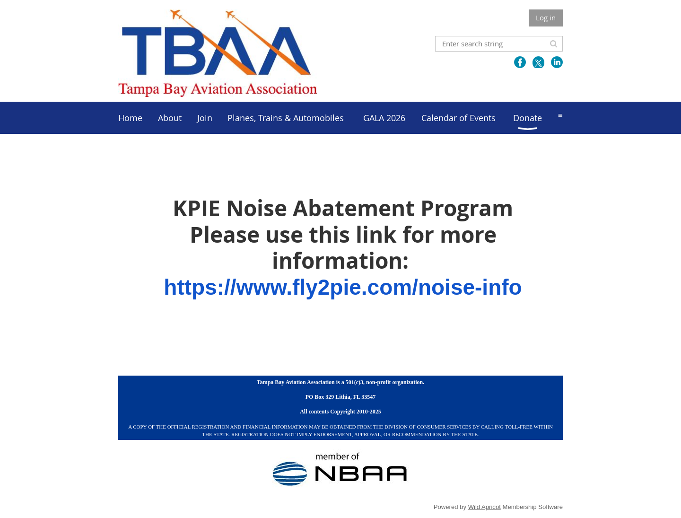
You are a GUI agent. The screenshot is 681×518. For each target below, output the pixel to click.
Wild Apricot (484, 506)
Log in (546, 17)
